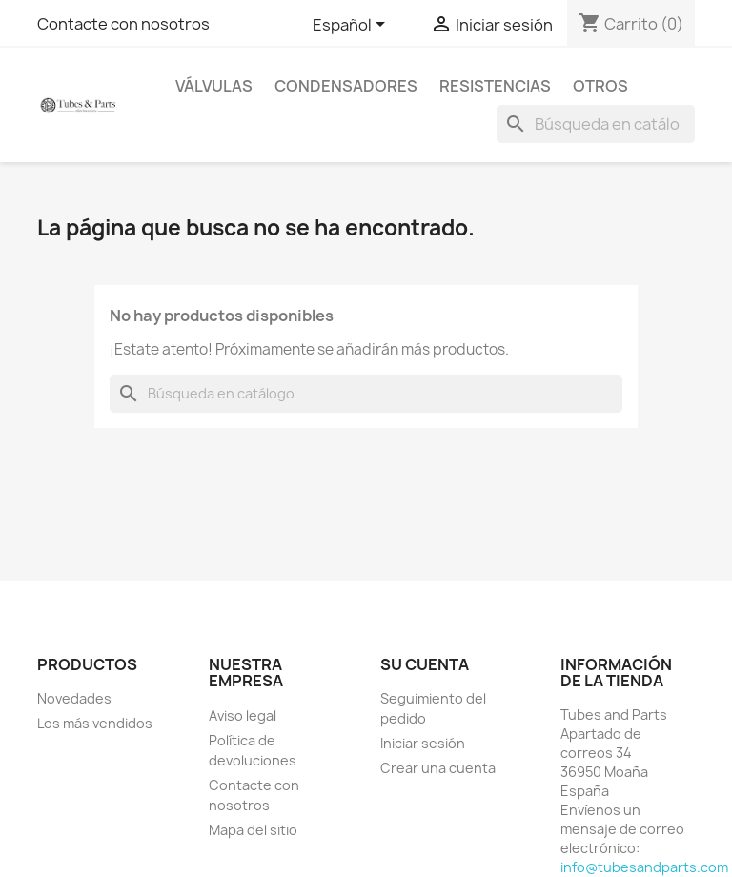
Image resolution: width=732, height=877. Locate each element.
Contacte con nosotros (123, 23)
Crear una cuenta (438, 768)
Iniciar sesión (422, 743)
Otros (600, 85)
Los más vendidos (94, 723)
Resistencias (495, 85)
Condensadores (345, 85)
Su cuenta (424, 664)
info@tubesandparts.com (644, 867)
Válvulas (214, 85)
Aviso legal (242, 715)
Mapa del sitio (253, 830)
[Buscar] (596, 124)
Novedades (74, 698)
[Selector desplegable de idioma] (352, 25)
